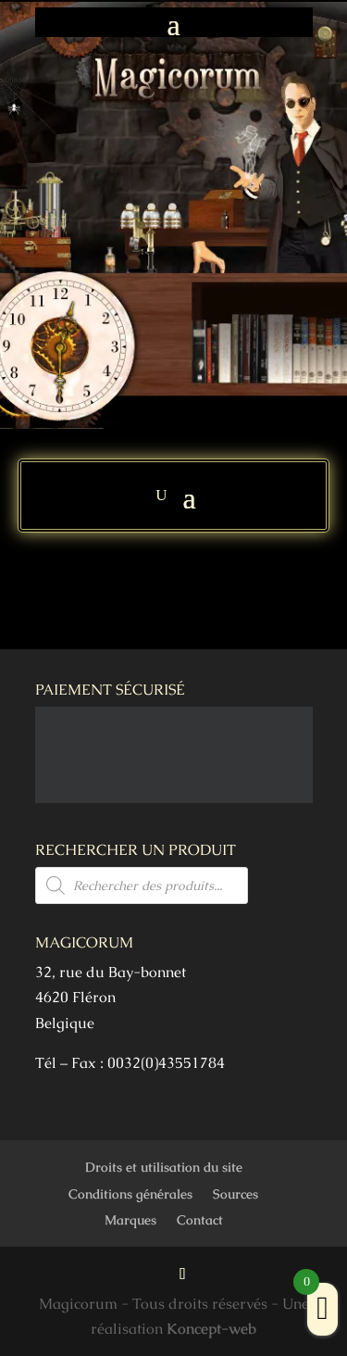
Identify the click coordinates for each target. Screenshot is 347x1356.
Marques (130, 1220)
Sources (235, 1194)
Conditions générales (130, 1194)
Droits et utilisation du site (163, 1167)
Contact (200, 1220)
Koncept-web (211, 1328)
